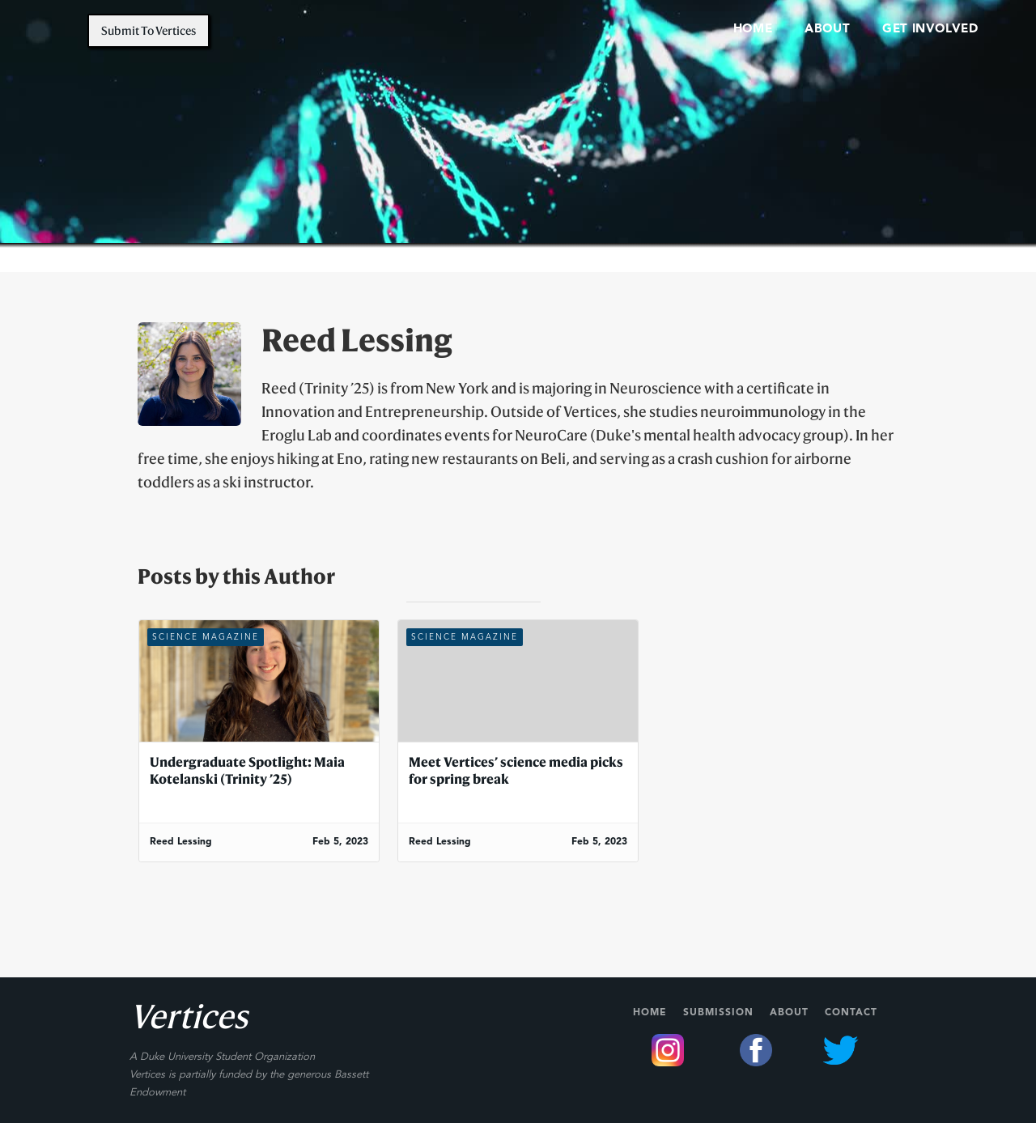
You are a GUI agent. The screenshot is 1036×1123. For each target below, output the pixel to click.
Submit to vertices (148, 30)
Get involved (930, 29)
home (752, 29)
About (789, 1013)
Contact (851, 1013)
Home (650, 1013)
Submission (718, 1013)
